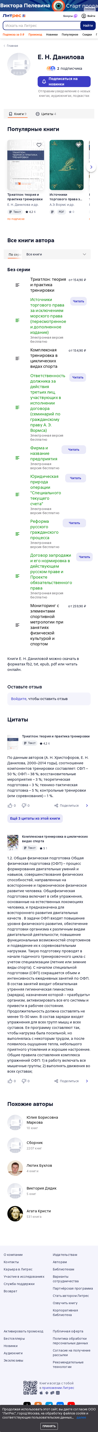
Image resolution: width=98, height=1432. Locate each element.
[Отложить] (39, 145)
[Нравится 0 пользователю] (12, 805)
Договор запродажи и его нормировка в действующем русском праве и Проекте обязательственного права (51, 572)
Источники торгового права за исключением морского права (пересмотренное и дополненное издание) (66, 197)
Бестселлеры (14, 1339)
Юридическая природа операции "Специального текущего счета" (45, 490)
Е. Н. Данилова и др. (23, 205)
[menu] (56, 254)
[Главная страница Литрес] (14, 16)
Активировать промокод (23, 1331)
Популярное (70, 34)
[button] (87, 805)
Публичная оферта (68, 1331)
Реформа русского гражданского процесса (44, 529)
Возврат (10, 1291)
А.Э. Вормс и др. (62, 205)
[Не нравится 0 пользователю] (26, 805)
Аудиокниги (13, 1353)
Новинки (52, 34)
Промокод (35, 34)
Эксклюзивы (13, 1360)
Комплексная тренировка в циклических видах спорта (44, 358)
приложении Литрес (58, 1388)
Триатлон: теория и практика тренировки (25, 197)
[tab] (17, 113)
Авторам (60, 1262)
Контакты (11, 1262)
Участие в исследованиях (24, 1277)
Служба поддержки (19, 1284)
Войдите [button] (18, 698)
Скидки (87, 34)
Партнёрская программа (73, 1288)
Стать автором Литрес (71, 1296)
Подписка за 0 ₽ (13, 34)
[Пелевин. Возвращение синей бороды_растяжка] (49, 5)
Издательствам (65, 1255)
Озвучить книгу (65, 1303)
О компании (13, 1255)
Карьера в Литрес (18, 1269)
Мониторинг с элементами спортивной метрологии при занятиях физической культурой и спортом (46, 624)
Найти (88, 25)
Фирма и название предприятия (43, 453)
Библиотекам (63, 1269)
